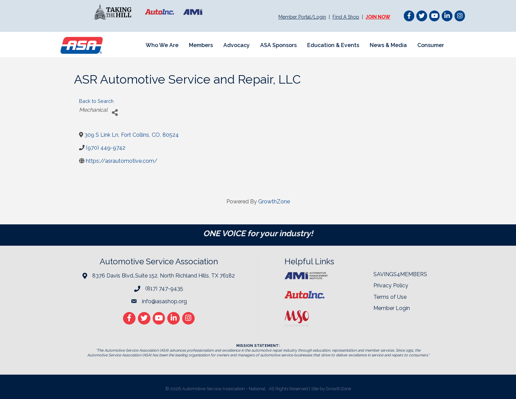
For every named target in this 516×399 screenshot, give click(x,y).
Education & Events (333, 45)
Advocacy (236, 45)
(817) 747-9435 (164, 288)
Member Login (391, 308)
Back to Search (96, 101)
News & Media (388, 45)
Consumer (430, 45)
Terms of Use (390, 297)
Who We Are (162, 45)
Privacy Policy (390, 285)
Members (201, 45)
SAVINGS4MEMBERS (400, 274)
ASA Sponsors (278, 45)
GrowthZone (274, 201)
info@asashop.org (164, 301)
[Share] (115, 112)
